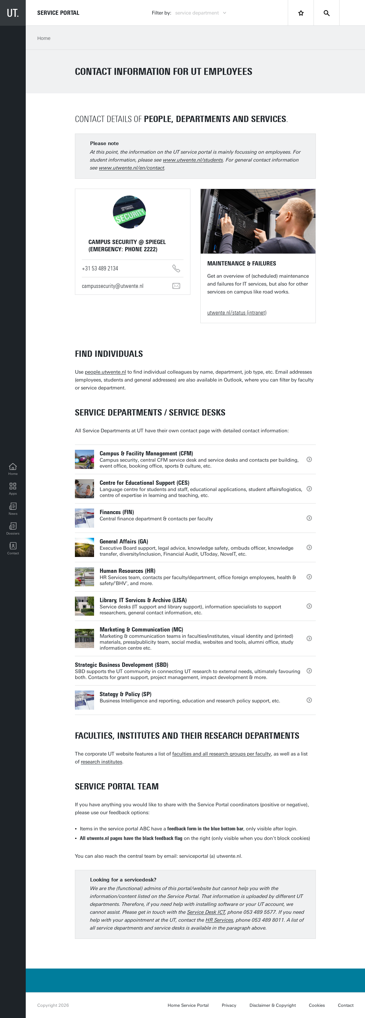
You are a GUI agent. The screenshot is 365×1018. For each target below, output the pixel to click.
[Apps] (13, 489)
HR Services (219, 920)
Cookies (317, 1005)
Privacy (229, 1005)
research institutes (101, 762)
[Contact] (13, 549)
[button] (13, 509)
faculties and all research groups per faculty (221, 754)
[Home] (13, 469)
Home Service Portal (188, 1005)
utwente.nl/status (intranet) (236, 312)
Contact (345, 1005)
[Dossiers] (13, 529)
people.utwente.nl (105, 372)
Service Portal (58, 12)
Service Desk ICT (206, 912)
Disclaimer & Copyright (272, 1005)
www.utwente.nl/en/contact (131, 168)
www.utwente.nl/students (193, 160)
